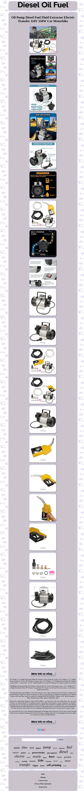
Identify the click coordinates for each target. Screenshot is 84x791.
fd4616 (38, 748)
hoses (65, 766)
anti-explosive (52, 753)
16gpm (35, 765)
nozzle (37, 756)
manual (32, 761)
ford (32, 747)
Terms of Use (43, 787)
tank (29, 753)
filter (25, 747)
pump (47, 747)
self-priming (54, 765)
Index (43, 774)
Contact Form (42, 780)
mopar (61, 761)
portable (24, 761)
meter (68, 760)
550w (71, 753)
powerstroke (38, 752)
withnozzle (62, 748)
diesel (63, 752)
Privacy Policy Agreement (43, 784)
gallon (29, 757)
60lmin (45, 757)
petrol (23, 753)
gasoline (67, 757)
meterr (16, 752)
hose (52, 756)
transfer (24, 765)
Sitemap (43, 777)
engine (59, 757)
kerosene (48, 761)
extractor (17, 761)
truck (55, 748)
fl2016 (42, 766)
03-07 (55, 761)
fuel (69, 747)
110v (41, 760)
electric (20, 756)
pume (17, 747)
